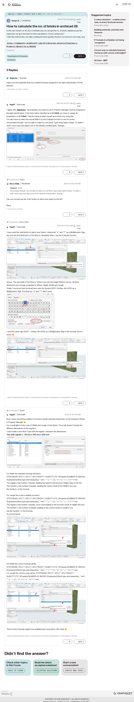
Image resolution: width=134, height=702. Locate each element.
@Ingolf (13, 188)
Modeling (97, 35)
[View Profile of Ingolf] (12, 104)
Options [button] (84, 14)
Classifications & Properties (17, 56)
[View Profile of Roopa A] (15, 21)
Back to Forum (15, 670)
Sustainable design (101, 25)
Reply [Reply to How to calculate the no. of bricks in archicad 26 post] (81, 56)
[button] (65, 56)
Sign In (126, 4)
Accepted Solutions (47, 670)
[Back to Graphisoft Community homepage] (15, 4)
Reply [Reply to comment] (81, 95)
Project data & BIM (101, 46)
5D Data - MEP (100, 60)
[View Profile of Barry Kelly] (15, 184)
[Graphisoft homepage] (123, 694)
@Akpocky (21, 110)
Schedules (11, 60)
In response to (17, 180)
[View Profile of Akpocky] (14, 78)
